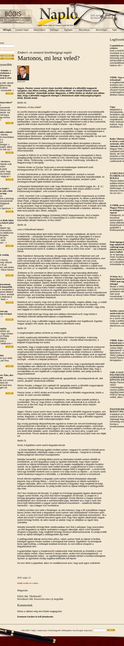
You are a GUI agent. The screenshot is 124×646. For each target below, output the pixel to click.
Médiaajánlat (67, 630)
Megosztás (22, 590)
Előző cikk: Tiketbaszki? (29, 596)
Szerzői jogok (78, 630)
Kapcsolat (88, 630)
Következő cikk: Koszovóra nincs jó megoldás (40, 599)
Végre (112, 107)
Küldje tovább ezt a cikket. (28, 583)
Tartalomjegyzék (54, 630)
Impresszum (42, 630)
